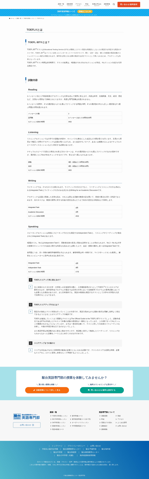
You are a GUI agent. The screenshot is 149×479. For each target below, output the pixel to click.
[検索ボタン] (113, 4)
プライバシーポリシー (76, 446)
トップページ (57, 446)
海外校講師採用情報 (87, 455)
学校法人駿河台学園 (50, 449)
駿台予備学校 (91, 449)
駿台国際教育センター (71, 449)
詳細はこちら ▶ (85, 11)
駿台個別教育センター (91, 452)
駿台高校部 (72, 452)
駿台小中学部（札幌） (65, 455)
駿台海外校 (106, 449)
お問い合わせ (96, 446)
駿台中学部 (58, 452)
